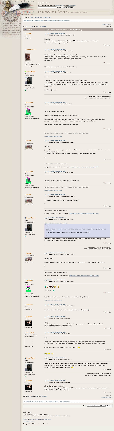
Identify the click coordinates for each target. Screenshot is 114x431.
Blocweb (33, 421)
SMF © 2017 (31, 419)
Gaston (29, 317)
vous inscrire (72, 5)
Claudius (29, 102)
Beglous (29, 304)
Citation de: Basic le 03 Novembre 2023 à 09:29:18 (56, 223)
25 (32, 26)
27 (36, 26)
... (29, 26)
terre (61, 150)
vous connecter (59, 5)
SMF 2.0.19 (25, 419)
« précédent (104, 24)
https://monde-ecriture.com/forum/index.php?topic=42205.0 (84, 167)
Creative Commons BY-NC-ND (53, 415)
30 (40, 26)
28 (37, 26)
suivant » (110, 24)
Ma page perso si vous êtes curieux (53, 136)
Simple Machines (38, 419)
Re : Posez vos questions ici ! (57, 33)
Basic (28, 141)
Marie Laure (30, 49)
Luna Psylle (30, 71)
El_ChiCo (30, 332)
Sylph (28, 34)
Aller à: (84, 405)
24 (30, 26)
